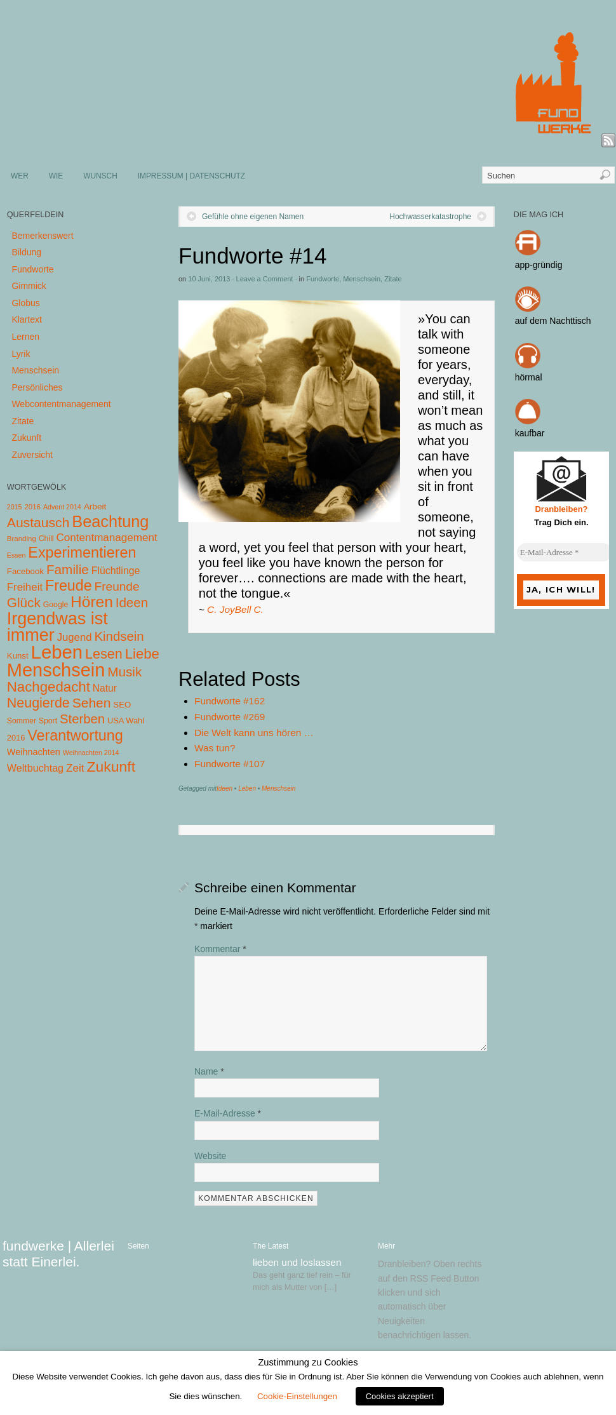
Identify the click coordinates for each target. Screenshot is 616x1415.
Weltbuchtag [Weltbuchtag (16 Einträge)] (35, 768)
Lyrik (20, 354)
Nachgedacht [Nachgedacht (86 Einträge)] (48, 687)
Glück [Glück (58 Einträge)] (24, 602)
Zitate (393, 279)
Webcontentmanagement (60, 404)
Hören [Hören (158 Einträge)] (91, 601)
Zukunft (26, 438)
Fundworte (322, 279)
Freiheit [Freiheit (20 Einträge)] (25, 587)
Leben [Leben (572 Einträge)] (57, 651)
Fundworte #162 (229, 700)
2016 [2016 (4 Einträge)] (32, 507)
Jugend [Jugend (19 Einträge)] (74, 637)
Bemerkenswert (42, 236)
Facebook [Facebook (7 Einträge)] (25, 571)
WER (20, 175)
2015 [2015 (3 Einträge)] (14, 507)
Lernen (25, 337)
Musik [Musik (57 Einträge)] (124, 671)
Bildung (26, 252)
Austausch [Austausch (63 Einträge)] (38, 522)
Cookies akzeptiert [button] (400, 1396)
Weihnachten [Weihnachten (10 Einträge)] (33, 752)
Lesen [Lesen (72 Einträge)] (104, 654)
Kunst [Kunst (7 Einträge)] (18, 656)
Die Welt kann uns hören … (254, 732)
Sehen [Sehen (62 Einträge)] (91, 702)
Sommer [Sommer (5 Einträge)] (21, 720)
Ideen (224, 788)
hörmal (528, 377)
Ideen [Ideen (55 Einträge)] (132, 602)
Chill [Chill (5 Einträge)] (46, 538)
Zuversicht (32, 455)
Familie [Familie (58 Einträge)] (67, 569)
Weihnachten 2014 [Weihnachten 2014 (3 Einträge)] (91, 752)
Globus (25, 303)
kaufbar (530, 433)
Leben (247, 788)
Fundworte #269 (229, 716)
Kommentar (220, 949)
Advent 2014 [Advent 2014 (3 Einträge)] (62, 507)
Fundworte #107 (229, 763)
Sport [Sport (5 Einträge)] (48, 720)
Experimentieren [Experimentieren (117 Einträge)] (82, 552)
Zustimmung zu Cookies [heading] (308, 1362)
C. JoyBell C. (235, 609)
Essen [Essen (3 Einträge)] (16, 555)
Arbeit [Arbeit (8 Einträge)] (95, 506)
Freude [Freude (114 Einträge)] (68, 585)
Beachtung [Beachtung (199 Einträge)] (110, 521)
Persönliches (36, 387)
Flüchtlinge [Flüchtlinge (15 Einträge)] (115, 570)
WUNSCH (100, 175)
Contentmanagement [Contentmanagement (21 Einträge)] (106, 538)
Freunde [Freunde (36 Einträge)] (117, 586)
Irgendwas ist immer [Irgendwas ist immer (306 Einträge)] (57, 627)
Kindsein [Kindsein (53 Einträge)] (119, 636)
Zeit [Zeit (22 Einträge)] (75, 767)
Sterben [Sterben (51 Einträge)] (82, 719)
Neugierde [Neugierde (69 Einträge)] (38, 703)
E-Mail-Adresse (227, 1113)
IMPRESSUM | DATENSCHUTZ (191, 175)
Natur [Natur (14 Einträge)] (105, 688)
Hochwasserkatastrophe (430, 216)
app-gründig (539, 265)
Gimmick (28, 286)
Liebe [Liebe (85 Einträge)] (142, 654)
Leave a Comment (264, 279)
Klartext (26, 319)
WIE (56, 175)
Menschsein (361, 279)
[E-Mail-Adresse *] (564, 552)
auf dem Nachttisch (553, 321)
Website (210, 1156)
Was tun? (214, 747)
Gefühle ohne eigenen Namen (253, 216)
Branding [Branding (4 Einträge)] (21, 538)
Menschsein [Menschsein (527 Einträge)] (56, 670)
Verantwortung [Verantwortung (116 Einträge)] (75, 735)
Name (209, 1071)
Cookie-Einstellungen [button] (297, 1396)
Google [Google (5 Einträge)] (55, 604)
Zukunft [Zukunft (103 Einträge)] (111, 766)
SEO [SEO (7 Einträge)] (122, 704)
